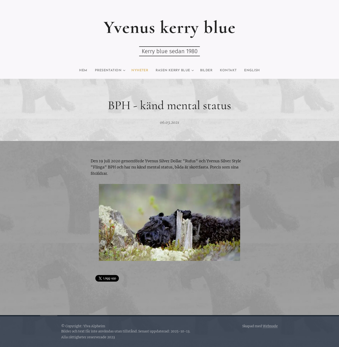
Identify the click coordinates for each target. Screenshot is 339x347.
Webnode (270, 326)
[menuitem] (75, 70)
